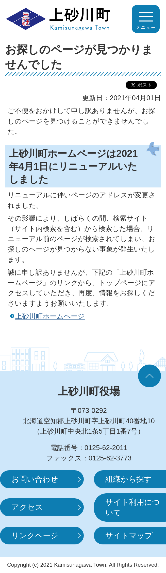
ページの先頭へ (149, 376)
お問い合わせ (34, 479)
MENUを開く (146, 19)
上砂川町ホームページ (50, 316)
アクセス (27, 507)
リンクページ (34, 535)
